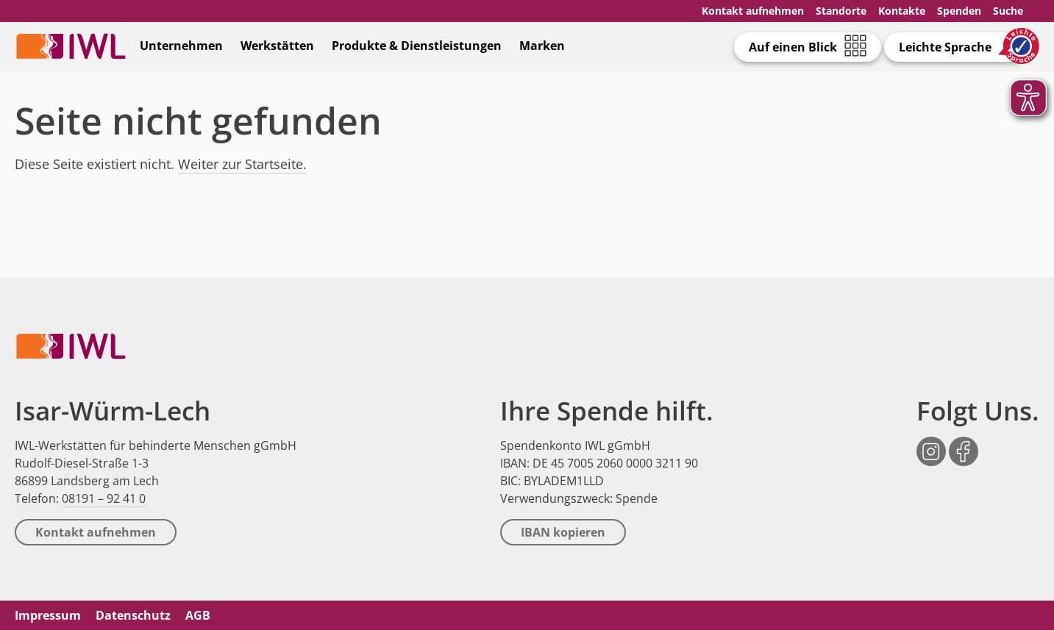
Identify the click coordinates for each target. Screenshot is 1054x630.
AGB (197, 615)
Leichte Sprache (945, 47)
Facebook (963, 444)
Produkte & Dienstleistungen (417, 45)
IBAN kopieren (563, 532)
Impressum (48, 615)
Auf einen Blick (793, 47)
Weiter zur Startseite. (242, 164)
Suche (1008, 11)
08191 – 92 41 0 (104, 498)
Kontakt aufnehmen (753, 11)
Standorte (841, 11)
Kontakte (901, 11)
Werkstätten (277, 45)
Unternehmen (181, 45)
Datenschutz (133, 615)
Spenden (959, 11)
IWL (71, 46)
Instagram (931, 444)
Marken (542, 45)
